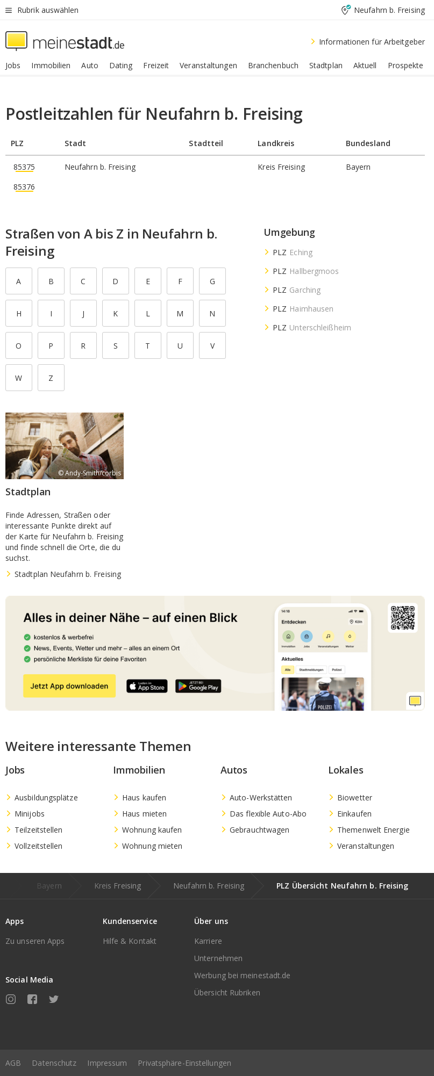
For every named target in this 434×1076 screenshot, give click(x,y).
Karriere (208, 941)
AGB (13, 1063)
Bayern (49, 885)
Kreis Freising (117, 885)
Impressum (107, 1063)
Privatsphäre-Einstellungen (184, 1063)
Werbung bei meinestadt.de (242, 975)
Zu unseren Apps (35, 941)
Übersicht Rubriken (227, 992)
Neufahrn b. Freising (208, 885)
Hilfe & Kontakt (130, 941)
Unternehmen (218, 958)
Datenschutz (54, 1063)
